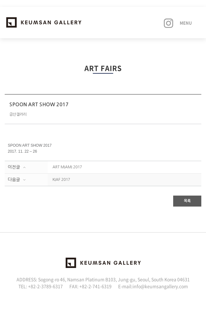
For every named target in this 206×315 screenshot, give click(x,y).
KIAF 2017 (61, 179)
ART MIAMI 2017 (67, 167)
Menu (186, 23)
